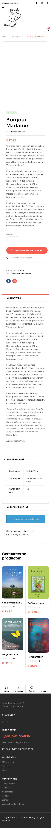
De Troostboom (36, 603)
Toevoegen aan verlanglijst (21, 258)
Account (19, 691)
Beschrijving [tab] (14, 297)
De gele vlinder (10, 654)
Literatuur (17, 37)
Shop (6, 691)
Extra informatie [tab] (16, 459)
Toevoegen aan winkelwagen (28, 250)
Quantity (9, 234)
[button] (10, 3)
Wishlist (44, 691)
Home (4, 37)
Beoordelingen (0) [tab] (17, 506)
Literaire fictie (17, 274)
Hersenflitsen (35, 656)
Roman (28, 274)
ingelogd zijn (20, 531)
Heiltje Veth (32, 471)
